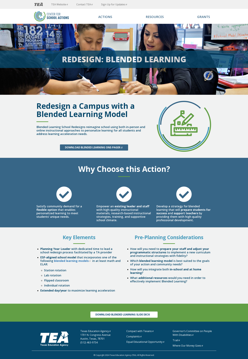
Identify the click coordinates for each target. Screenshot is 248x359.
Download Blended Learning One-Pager (94, 147)
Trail (177, 340)
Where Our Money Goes (188, 345)
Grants (203, 17)
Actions (105, 17)
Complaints (134, 336)
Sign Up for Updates (114, 4)
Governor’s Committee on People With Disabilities (192, 333)
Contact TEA (85, 4)
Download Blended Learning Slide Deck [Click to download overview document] (124, 314)
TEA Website (60, 4)
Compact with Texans (140, 331)
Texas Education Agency (96, 331)
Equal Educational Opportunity (145, 342)
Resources (155, 17)
